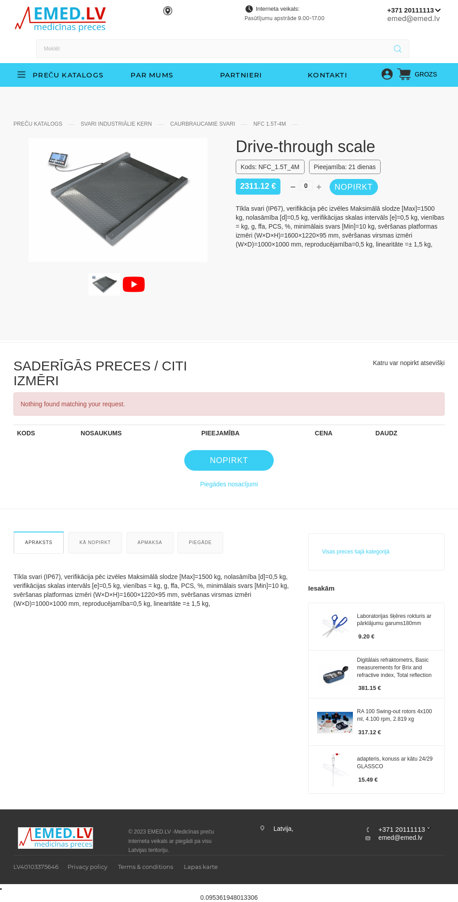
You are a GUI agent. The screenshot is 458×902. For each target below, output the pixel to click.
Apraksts (38, 542)
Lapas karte (201, 866)
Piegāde (200, 542)
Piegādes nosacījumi (229, 484)
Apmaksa (150, 542)
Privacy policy (87, 866)
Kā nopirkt (95, 542)
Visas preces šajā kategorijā (356, 552)
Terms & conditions (145, 866)
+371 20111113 (410, 10)
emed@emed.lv (413, 18)
